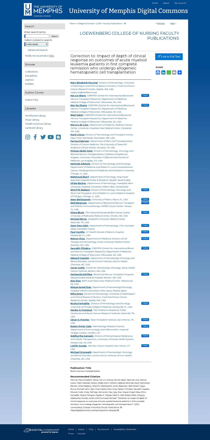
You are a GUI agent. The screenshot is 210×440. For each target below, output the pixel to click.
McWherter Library (35, 115)
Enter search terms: (35, 32)
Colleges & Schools (85, 23)
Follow (145, 95)
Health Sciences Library (38, 123)
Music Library (32, 119)
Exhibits (29, 83)
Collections (31, 71)
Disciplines (31, 75)
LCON (98, 23)
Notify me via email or (39, 55)
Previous (161, 23)
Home (72, 23)
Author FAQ (31, 99)
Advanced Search (38, 50)
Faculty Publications (112, 23)
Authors (29, 79)
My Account (103, 429)
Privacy (71, 433)
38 (125, 23)
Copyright (81, 433)
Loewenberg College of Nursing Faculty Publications (129, 36)
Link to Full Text (169, 56)
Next (172, 23)
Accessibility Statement (125, 429)
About (81, 429)
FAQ (91, 429)
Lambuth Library (34, 127)
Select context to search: (38, 40)
